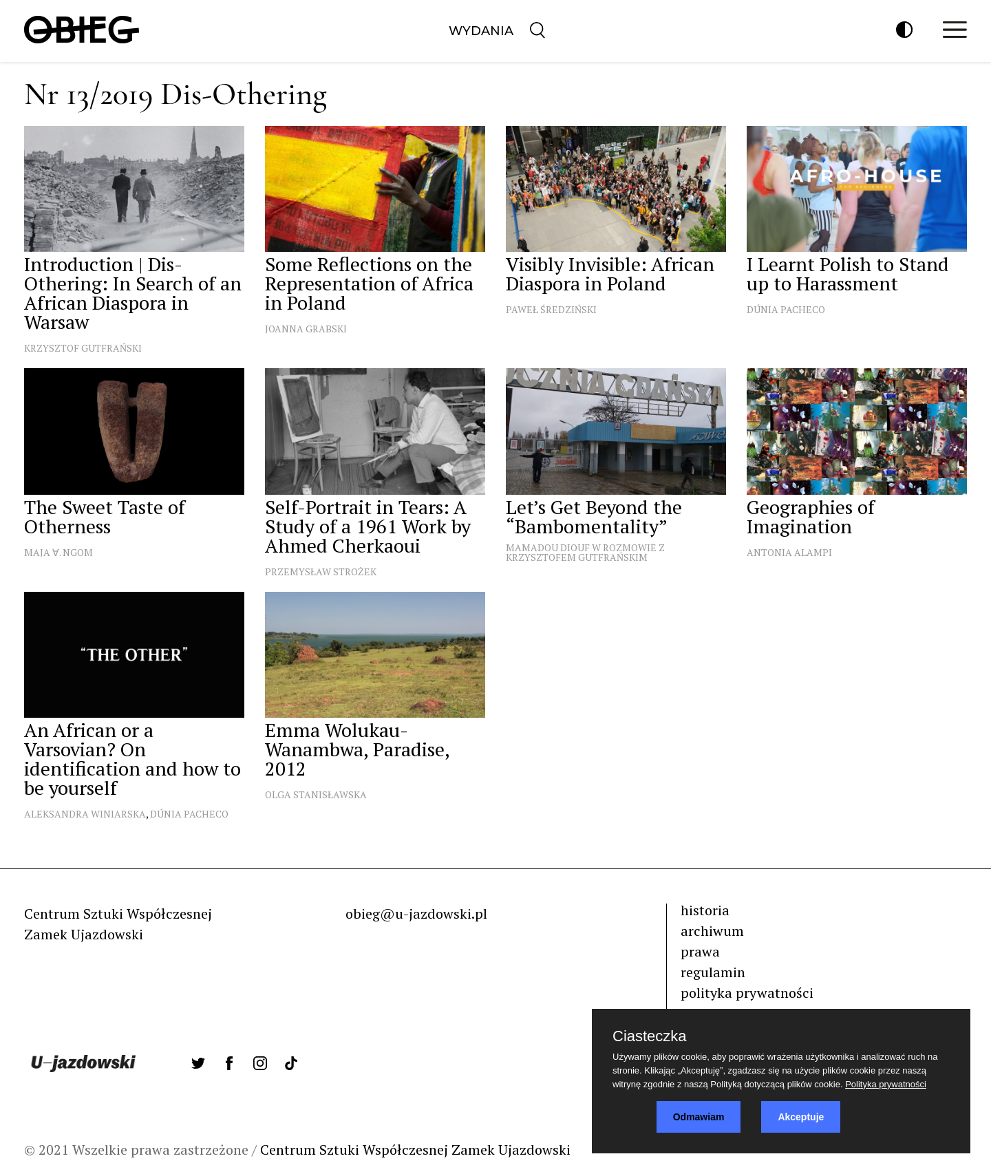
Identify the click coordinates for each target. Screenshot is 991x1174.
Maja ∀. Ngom (58, 552)
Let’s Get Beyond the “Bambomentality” (594, 516)
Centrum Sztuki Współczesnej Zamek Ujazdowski (415, 1149)
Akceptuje (801, 1116)
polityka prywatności (747, 992)
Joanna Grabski (306, 328)
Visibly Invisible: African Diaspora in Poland (610, 273)
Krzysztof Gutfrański (83, 347)
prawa (700, 951)
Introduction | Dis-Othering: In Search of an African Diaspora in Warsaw (133, 292)
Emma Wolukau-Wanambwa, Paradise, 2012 (357, 749)
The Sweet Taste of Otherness (104, 516)
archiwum (712, 930)
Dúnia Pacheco (786, 309)
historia (705, 910)
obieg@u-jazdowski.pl (416, 913)
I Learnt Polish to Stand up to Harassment (848, 273)
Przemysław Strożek (320, 571)
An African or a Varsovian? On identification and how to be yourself (132, 758)
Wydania (481, 31)
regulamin (713, 972)
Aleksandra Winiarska (85, 813)
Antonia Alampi (789, 552)
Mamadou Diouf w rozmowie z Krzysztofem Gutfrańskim (585, 552)
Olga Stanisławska (316, 794)
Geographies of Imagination (811, 516)
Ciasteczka (649, 1036)
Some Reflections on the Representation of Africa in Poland (369, 283)
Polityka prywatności (885, 1084)
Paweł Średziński (551, 309)
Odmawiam (699, 1116)
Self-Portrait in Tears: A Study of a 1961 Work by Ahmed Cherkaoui (368, 526)
